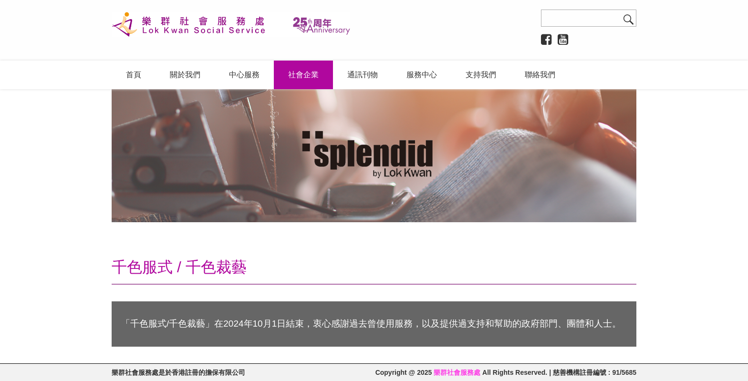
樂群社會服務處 (457, 372)
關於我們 (185, 75)
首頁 (133, 75)
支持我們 (481, 75)
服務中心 (421, 75)
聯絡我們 (540, 75)
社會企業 (303, 75)
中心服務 (244, 75)
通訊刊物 (362, 75)
